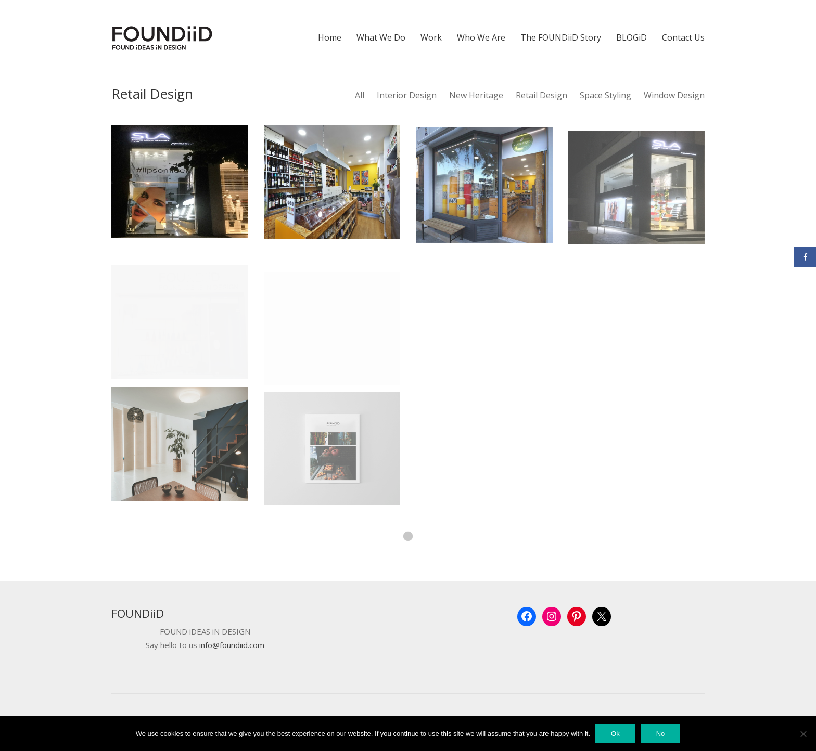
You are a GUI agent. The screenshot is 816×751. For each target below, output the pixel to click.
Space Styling (605, 95)
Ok (615, 733)
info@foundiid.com (231, 645)
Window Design (674, 95)
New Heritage (476, 95)
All (359, 95)
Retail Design (541, 95)
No (660, 733)
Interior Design (407, 95)
